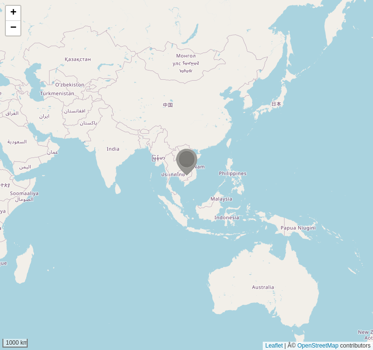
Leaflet (274, 345)
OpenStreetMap (318, 345)
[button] (186, 162)
